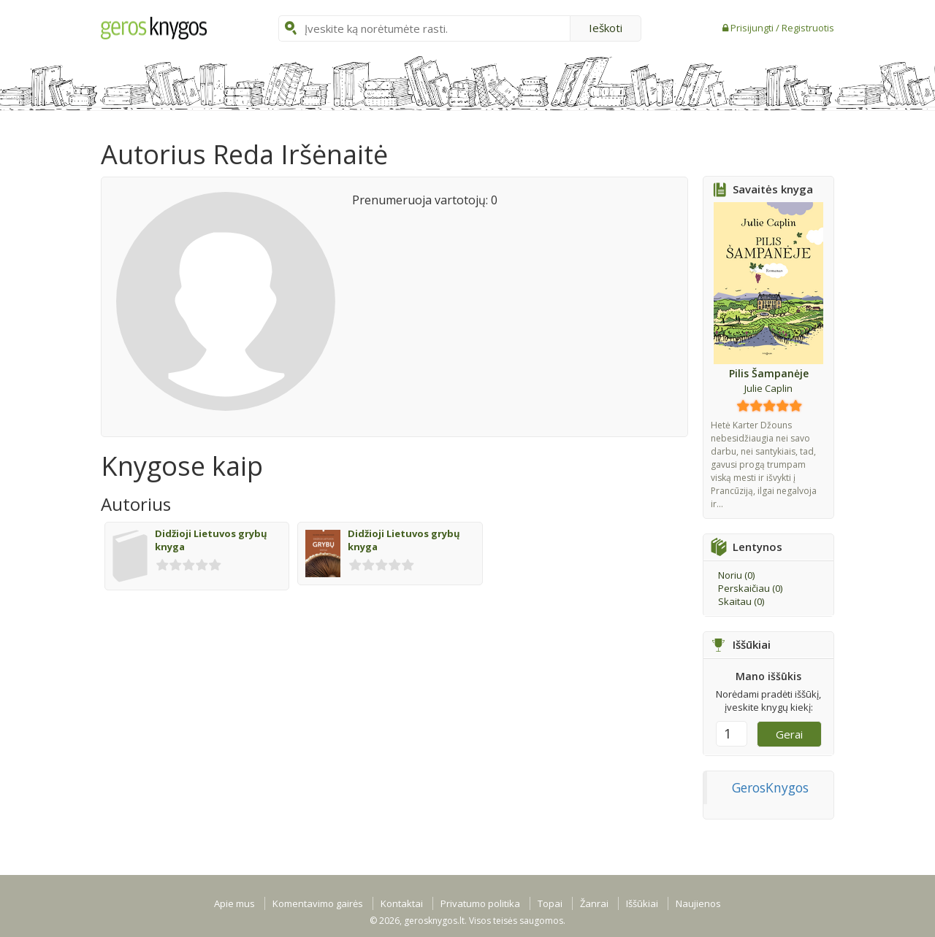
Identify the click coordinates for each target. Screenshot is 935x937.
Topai (550, 903)
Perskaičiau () (750, 588)
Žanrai (594, 903)
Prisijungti (753, 27)
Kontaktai (402, 903)
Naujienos (698, 903)
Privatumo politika (480, 903)
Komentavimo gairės (317, 903)
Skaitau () (741, 601)
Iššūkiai (642, 903)
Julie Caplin (768, 388)
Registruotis (808, 27)
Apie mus (234, 903)
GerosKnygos (770, 787)
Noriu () (736, 575)
